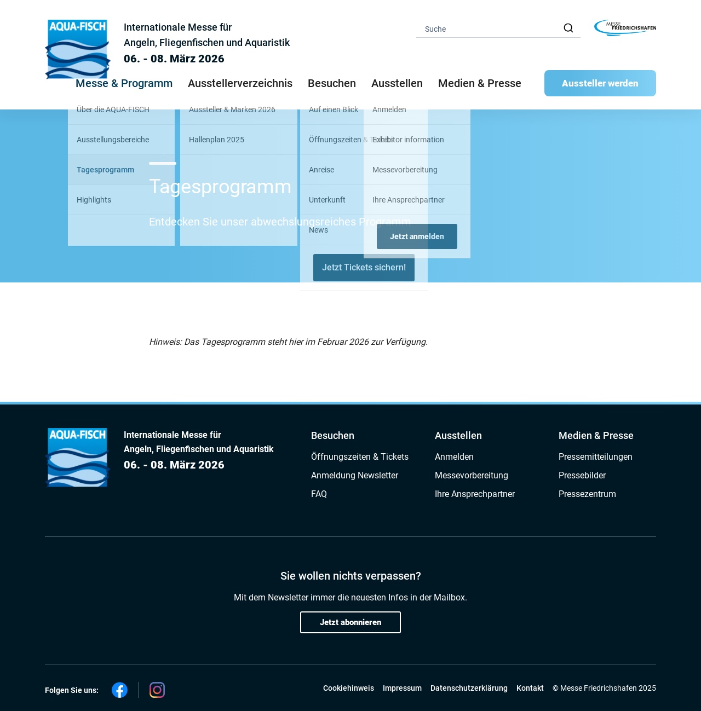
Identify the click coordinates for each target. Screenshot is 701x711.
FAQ (319, 494)
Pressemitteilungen (596, 457)
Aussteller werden (600, 83)
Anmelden (454, 457)
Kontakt (530, 688)
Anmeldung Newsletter (354, 475)
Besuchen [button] (332, 83)
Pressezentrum (587, 494)
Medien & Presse (479, 83)
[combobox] (498, 28)
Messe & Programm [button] (124, 83)
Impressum (402, 688)
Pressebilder (582, 475)
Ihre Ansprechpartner (475, 494)
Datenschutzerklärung (469, 688)
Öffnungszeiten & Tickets (360, 457)
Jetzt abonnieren (350, 622)
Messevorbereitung (471, 475)
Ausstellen (458, 435)
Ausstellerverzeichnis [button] (240, 83)
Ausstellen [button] (397, 83)
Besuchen (332, 435)
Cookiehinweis (348, 688)
